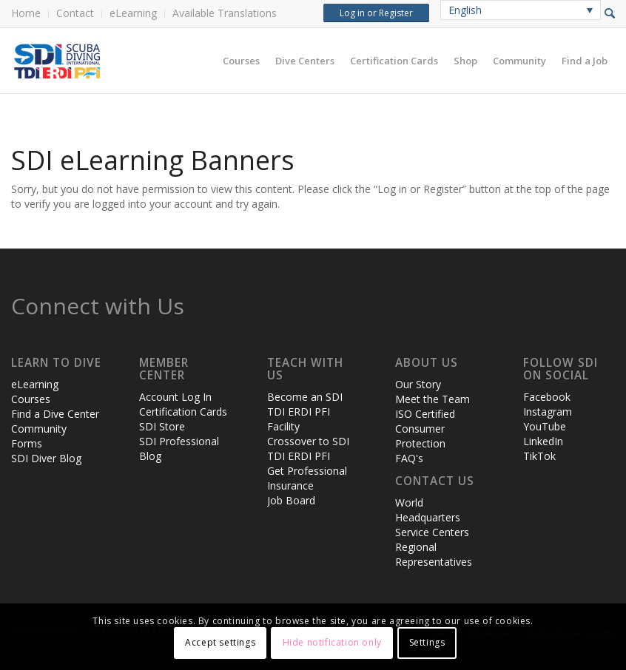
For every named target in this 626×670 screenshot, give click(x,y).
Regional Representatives (433, 554)
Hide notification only (332, 642)
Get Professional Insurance (307, 478)
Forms (26, 443)
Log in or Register (376, 13)
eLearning (133, 13)
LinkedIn (543, 441)
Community (39, 429)
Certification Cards (183, 412)
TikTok (539, 456)
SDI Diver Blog (46, 458)
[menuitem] (30, 14)
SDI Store (162, 426)
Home (26, 13)
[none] (520, 10)
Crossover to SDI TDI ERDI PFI (308, 448)
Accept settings (220, 642)
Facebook (547, 397)
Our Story (418, 384)
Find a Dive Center (55, 414)
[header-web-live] (177, 60)
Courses (30, 399)
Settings (427, 642)
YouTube (544, 426)
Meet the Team (432, 399)
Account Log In (175, 397)
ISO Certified (425, 414)
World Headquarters (427, 509)
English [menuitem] (465, 10)
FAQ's (409, 458)
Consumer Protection (420, 436)
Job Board (291, 500)
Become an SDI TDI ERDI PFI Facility (305, 411)
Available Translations (224, 13)
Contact (75, 13)
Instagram (547, 412)
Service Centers (432, 532)
